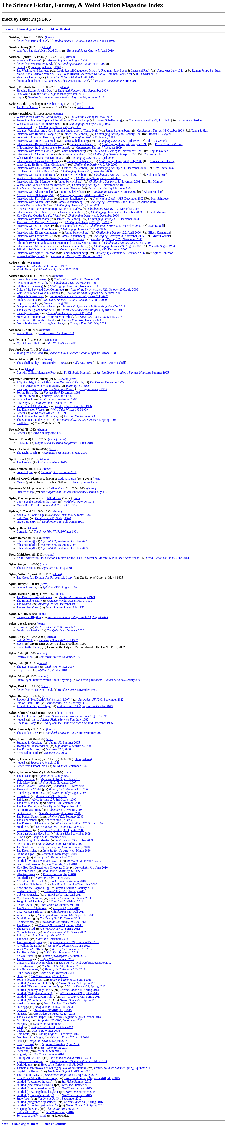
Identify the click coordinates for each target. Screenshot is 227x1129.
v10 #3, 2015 (62, 1064)
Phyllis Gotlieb (159, 151)
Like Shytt (23, 402)
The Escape (24, 775)
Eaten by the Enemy (29, 313)
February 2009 (60, 813)
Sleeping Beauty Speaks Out (34, 90)
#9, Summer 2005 (64, 742)
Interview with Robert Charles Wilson (39, 144)
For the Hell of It (27, 392)
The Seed (22, 938)
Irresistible (23, 796)
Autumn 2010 (68, 881)
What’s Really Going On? (32, 205)
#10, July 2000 (120, 161)
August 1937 (67, 60)
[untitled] (22, 877)
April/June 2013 (60, 1003)
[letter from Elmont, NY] (32, 766)
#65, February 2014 (58, 1034)
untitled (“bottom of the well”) (35, 1081)
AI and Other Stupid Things (33, 706)
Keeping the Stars (27, 1108)
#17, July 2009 (75, 299)
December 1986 (73, 406)
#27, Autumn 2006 (93, 292)
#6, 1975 (78, 501)
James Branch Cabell (112, 362)
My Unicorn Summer (29, 898)
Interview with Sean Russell (34, 225)
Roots (20, 643)
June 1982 (59, 719)
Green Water (24, 830)
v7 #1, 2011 (60, 904)
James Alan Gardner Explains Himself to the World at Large (53, 120)
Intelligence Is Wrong (30, 286)
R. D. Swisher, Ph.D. (148, 74)
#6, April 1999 (117, 140)
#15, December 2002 (118, 198)
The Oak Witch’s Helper (31, 1017)
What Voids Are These (30, 949)
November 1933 (77, 689)
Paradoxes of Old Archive (32, 406)
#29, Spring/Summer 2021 (73, 732)
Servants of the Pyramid (31, 1115)
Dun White (23, 94)
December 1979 (107, 382)
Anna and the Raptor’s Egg (33, 887)
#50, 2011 (93, 306)
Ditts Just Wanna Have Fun (33, 833)
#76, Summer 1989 (70, 514)
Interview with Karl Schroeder (35, 198)
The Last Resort (26, 806)
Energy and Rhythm (29, 617)
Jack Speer (120, 70)
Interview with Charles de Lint (35, 154)
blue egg (22, 1006)
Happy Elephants (27, 303)
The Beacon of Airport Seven (34, 597)
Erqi (19, 97)
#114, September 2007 (60, 779)
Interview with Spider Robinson (36, 252)
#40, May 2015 (92, 1078)
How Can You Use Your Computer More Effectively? (49, 208)
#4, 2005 (73, 746)
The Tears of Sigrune (29, 942)
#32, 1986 (82, 362)
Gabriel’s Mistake (27, 894)
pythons (21, 1010)
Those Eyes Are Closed (31, 786)
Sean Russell (156, 225)
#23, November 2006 (118, 235)
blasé (20, 976)
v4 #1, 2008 (69, 789)
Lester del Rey (139, 70)
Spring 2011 (116, 80)
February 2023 (65, 630)
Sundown (22, 826)
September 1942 (70, 766)
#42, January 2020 (81, 320)
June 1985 (57, 396)
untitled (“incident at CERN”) (35, 1085)
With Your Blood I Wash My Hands (38, 292)
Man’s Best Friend (28, 505)
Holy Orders (24, 670)
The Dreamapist (26, 850)
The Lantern (24, 462)
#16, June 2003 (112, 201)
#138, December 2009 (60, 843)
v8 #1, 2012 (72, 949)
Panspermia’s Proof (28, 809)
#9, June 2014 (167, 557)
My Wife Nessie (26, 932)
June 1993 (80, 416)
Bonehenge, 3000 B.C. (30, 792)
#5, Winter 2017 (59, 666)
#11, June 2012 (69, 945)
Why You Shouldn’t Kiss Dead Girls (39, 50)
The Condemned (27, 820)
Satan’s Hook (25, 399)
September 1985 (58, 399)
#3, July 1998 (150, 120)
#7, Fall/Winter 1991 (56, 531)
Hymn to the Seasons (29, 1061)
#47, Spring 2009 (79, 823)
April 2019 (90, 50)
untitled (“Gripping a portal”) (34, 993)
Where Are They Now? (31, 256)
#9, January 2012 (60, 925)
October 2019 (64, 442)
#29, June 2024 (56, 333)
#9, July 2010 (59, 874)
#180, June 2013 (54, 1006)
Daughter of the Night (30, 1037)
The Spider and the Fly (30, 847)
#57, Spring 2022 (55, 627)
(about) (63, 379)
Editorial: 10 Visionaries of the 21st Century (43, 249)
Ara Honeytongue (27, 969)
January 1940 (46, 67)
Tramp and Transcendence (32, 746)
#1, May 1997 (90, 117)
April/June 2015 (69, 1071)
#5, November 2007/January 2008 (109, 679)
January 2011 (74, 887)
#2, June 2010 (64, 870)
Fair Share (23, 1020)
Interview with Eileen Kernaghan (37, 232)
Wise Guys (23, 915)
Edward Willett (161, 235)
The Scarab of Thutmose (31, 908)
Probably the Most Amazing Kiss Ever (40, 323)
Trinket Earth (25, 1047)
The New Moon (26, 567)
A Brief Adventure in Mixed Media (38, 385)
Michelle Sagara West (162, 246)
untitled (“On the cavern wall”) (35, 996)
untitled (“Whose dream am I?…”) (37, 860)
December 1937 (58, 604)
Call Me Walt (25, 640)
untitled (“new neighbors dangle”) (37, 1091)
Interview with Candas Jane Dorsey (38, 161)
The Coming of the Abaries (33, 840)
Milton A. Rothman (100, 70)
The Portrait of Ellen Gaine (33, 823)
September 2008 (64, 803)
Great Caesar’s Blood (29, 911)
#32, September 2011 (66, 915)
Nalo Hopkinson (156, 174)
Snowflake (23, 1098)
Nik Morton (54, 498)
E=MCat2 (22, 442)
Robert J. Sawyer (159, 134)
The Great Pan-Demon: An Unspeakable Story (44, 577)
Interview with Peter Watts (33, 218)
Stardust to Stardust (28, 630)
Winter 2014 (46, 1030)
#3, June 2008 (65, 452)
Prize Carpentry (26, 521)
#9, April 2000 (114, 154)
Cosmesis (22, 627)
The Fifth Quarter (27, 107)
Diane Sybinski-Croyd (85, 482)
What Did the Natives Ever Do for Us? (40, 157)
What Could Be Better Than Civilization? (42, 164)
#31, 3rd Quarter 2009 (62, 830)
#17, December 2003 (113, 208)
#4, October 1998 (160, 130)
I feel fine (22, 1051)
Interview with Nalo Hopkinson (36, 174)
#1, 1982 (77, 385)
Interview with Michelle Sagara (36, 246)
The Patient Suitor (27, 816)
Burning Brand (26, 396)
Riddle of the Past (27, 1112)
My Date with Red (28, 343)
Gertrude (22, 531)
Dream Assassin (26, 587)
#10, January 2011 (64, 891)
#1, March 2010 (67, 850)
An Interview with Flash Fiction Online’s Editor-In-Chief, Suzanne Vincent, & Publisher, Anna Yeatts (78, 557)
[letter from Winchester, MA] (34, 63)
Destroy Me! (24, 656)
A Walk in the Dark (28, 945)
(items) (49, 37)
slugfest (21, 1054)
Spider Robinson (163, 252)
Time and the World (29, 789)
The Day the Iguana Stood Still (35, 309)
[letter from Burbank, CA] (32, 40)
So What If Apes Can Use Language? (39, 137)
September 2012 (61, 952)
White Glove (24, 333)
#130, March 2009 (62, 820)
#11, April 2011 (63, 894)
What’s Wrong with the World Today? (39, 117)
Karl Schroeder (160, 198)
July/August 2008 (69, 792)
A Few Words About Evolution (35, 229)
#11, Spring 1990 (53, 518)
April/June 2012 (48, 935)
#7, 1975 (61, 505)
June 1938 (81, 63)
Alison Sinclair (153, 191)
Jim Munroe (155, 181)
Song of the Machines (30, 901)
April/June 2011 (70, 898)
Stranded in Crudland (29, 742)
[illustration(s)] (26, 541)
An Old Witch (25, 955)
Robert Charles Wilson (169, 144)
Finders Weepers (27, 299)
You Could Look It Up (30, 514)
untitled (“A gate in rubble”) (34, 983)
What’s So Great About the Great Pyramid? (43, 178)
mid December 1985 (78, 722)
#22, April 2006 (83, 229)
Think (20, 799)
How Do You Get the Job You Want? (39, 215)
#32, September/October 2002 (64, 541)
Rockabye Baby (26, 722)
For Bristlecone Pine (29, 979)
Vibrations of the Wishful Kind (35, 320)
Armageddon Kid (27, 752)
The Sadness (24, 959)
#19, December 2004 (93, 215)
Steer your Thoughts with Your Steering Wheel (45, 316)
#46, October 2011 (60, 918)
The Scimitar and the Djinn (33, 419)
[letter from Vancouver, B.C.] (34, 689)
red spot (21, 1023)
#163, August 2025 (78, 617)
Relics (20, 935)
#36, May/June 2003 (58, 544)
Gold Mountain (26, 966)
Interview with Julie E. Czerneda (36, 140)
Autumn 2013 (49, 1023)
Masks (21, 482)
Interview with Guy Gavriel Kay (36, 168)
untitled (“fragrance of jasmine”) (36, 1102)
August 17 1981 (76, 716)
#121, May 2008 (68, 786)
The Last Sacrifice (28, 666)
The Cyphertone (26, 716)
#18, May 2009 (61, 826)
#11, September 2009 (83, 90)
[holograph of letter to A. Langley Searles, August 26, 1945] (53, 80)
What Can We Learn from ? (39, 123)
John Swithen (85, 107)
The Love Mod (26, 928)
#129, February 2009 (65, 816)
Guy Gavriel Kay (163, 168)
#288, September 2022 (100, 699)
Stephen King (55, 103)
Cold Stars (23, 1034)
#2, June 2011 (66, 908)
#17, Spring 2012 (60, 928)
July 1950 (65, 607)
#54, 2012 (92, 309)
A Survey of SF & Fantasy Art (35, 195)
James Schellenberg (109, 120)
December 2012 (57, 972)
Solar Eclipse (25, 472)
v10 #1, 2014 (70, 1057)
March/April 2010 (59, 853)
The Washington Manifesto (33, 70)
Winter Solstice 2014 (78, 1061)
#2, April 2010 (62, 864)
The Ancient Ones (27, 607)
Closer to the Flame (28, 647)
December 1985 (54, 402)
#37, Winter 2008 (65, 809)
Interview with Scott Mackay (34, 212)
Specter (21, 857)
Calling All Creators (29, 1057)
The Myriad (24, 604)
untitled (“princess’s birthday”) (35, 1095)
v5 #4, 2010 (54, 857)
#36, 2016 (62, 1108)
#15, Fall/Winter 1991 (63, 521)
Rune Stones (24, 972)
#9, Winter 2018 (52, 670)
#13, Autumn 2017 (58, 472)
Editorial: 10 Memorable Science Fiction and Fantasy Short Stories (57, 242)
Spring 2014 (54, 1047)
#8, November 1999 (117, 151)
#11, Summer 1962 (49, 266)
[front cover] (24, 127)
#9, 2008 (55, 752)
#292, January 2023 (67, 702)
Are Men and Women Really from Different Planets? (48, 188)
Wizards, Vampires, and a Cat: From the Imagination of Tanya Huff (57, 130)
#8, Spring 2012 (64, 932)
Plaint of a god (25, 853)
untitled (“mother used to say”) (35, 1088)
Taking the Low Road (30, 352)
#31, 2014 (69, 313)
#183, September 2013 (59, 1020)
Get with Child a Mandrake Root (36, 372)
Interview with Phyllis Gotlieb (35, 151)
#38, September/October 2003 (64, 548)
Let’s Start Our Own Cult (32, 282)
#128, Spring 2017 (101, 316)
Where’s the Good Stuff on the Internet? (41, 184)
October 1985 (83, 352)
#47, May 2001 (57, 567)
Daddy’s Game (26, 779)
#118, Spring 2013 (71, 979)
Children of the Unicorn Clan (34, 962)
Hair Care (22, 518)
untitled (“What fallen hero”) (34, 1000)
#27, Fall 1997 (58, 640)
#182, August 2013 (54, 1013)
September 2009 (73, 833)
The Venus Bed (26, 870)
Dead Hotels (24, 918)
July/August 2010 (53, 877)
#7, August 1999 (124, 144)
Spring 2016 (60, 1112)
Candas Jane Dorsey (162, 161)
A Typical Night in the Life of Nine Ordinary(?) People (50, 382)
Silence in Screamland (30, 296)
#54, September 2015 (59, 1098)
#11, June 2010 (91, 867)
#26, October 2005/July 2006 (104, 289)
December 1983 (62, 392)
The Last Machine (27, 803)
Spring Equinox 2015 (122, 1068)
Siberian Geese (26, 874)
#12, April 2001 (116, 174)
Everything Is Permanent (32, 279)
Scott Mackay (158, 212)
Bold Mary (23, 782)
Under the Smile (26, 891)
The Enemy (23, 925)
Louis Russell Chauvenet (72, 70)
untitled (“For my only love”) (34, 989)
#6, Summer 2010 (66, 97)
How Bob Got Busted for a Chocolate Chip (43, 867)
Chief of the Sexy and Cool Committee (40, 289)
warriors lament (26, 1003)
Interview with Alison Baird (33, 201)
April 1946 (70, 77)
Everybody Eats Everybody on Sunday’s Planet (45, 389)
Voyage (21, 266)
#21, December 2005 (115, 225)
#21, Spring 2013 (78, 983)
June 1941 (170, 70)
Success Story (25, 491)
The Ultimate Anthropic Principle (37, 416)
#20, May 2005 (87, 222)
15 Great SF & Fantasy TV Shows (37, 222)
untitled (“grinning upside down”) (37, 1105)
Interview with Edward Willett (35, 235)
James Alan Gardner (190, 120)
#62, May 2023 (88, 323)
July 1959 (75, 491)
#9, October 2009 (74, 840)
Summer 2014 (51, 1051)
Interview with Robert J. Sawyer (36, 134)
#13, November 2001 (114, 181)
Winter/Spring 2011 (61, 343)
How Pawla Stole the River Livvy (37, 1078)
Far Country (24, 813)
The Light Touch (27, 452)
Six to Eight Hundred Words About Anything (44, 679)
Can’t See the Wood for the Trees (37, 501)
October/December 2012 (85, 962)
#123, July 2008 (51, 796)
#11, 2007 (79, 296)
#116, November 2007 (57, 782)
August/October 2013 (76, 1017)
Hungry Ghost (25, 1044)
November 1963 (59, 656)
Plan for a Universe (28, 77)
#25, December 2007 (101, 249)
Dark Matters (25, 1064)
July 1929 (77, 597)
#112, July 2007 (54, 775)
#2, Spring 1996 (86, 419)
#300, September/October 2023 (85, 706)
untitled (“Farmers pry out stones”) (38, 986)
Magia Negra (24, 269)
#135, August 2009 (60, 587)
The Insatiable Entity (29, 600)
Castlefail (22, 423)
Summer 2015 (76, 1081)
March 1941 (45, 762)
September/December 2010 (74, 884)
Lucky (20, 1030)
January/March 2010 (60, 94)
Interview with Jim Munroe (33, 181)
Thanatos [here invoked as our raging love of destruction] (51, 1068)
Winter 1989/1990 (49, 413)
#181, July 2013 (53, 1010)
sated (20, 1027)
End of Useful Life (28, 702)
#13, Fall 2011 (68, 911)
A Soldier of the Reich (30, 881)
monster (21, 1013)
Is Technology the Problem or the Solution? (43, 147)
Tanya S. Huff (199, 130)
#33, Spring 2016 (83, 1102)
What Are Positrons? (29, 60)
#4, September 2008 (61, 806)
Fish (19, 1040)
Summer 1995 (133, 372)
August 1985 (84, 40)
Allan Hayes (57, 488)
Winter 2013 (52, 462)
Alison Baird (149, 201)
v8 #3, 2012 (65, 969)
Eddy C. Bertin (67, 478)
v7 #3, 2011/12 (63, 921)
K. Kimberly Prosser (76, 372)
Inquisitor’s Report (28, 1071)
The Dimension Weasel (31, 409)
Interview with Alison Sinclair (35, 191)
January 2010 (71, 847)
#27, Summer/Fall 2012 (74, 942)
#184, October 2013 (52, 1027)
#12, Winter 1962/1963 (58, 269)
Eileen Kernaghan (159, 232)
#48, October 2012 (62, 966)
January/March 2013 (49, 976)
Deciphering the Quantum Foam (36, 306)
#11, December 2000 (120, 168)
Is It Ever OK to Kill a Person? (35, 171)
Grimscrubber (25, 921)
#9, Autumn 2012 (64, 955)
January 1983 (93, 389)
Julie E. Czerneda (156, 140)
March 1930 (70, 600)
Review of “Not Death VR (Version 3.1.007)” (44, 699)
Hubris (21, 836)
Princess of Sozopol (29, 864)
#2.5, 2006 (58, 749)
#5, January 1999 (118, 134)
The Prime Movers (28, 749)
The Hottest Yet (26, 952)
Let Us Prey (24, 843)
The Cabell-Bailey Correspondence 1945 (41, 362)
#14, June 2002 (109, 188)
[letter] (21, 67)
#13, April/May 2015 (71, 1074)
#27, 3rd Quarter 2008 (54, 799)
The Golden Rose (27, 732)
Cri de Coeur (24, 904)
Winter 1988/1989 (69, 409)
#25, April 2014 (70, 1037)
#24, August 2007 (127, 242)
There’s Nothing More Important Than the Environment (50, 239)
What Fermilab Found (30, 884)
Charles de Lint (153, 154)
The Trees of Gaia (27, 1074)
